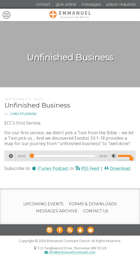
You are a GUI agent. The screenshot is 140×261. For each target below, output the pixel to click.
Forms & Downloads (93, 204)
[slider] (62, 156)
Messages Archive (57, 211)
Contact (43, 4)
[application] (70, 155)
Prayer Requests (121, 4)
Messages (91, 4)
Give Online (66, 4)
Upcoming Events (43, 204)
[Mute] (114, 155)
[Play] (11, 155)
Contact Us (95, 211)
